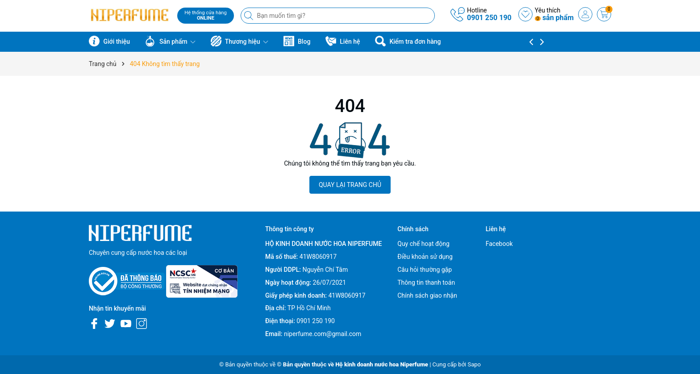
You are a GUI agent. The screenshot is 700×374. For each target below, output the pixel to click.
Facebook (499, 243)
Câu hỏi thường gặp (424, 269)
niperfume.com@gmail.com (322, 333)
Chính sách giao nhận (427, 295)
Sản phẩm (170, 41)
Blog (297, 41)
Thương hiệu (239, 41)
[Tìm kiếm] (249, 16)
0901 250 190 (489, 17)
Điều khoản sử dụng (425, 256)
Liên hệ (342, 41)
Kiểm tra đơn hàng (408, 41)
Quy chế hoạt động (423, 243)
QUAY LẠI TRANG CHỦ (350, 184)
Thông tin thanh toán (426, 282)
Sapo (474, 364)
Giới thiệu (109, 41)
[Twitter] (109, 323)
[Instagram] (141, 323)
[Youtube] (126, 323)
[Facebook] (94, 323)
